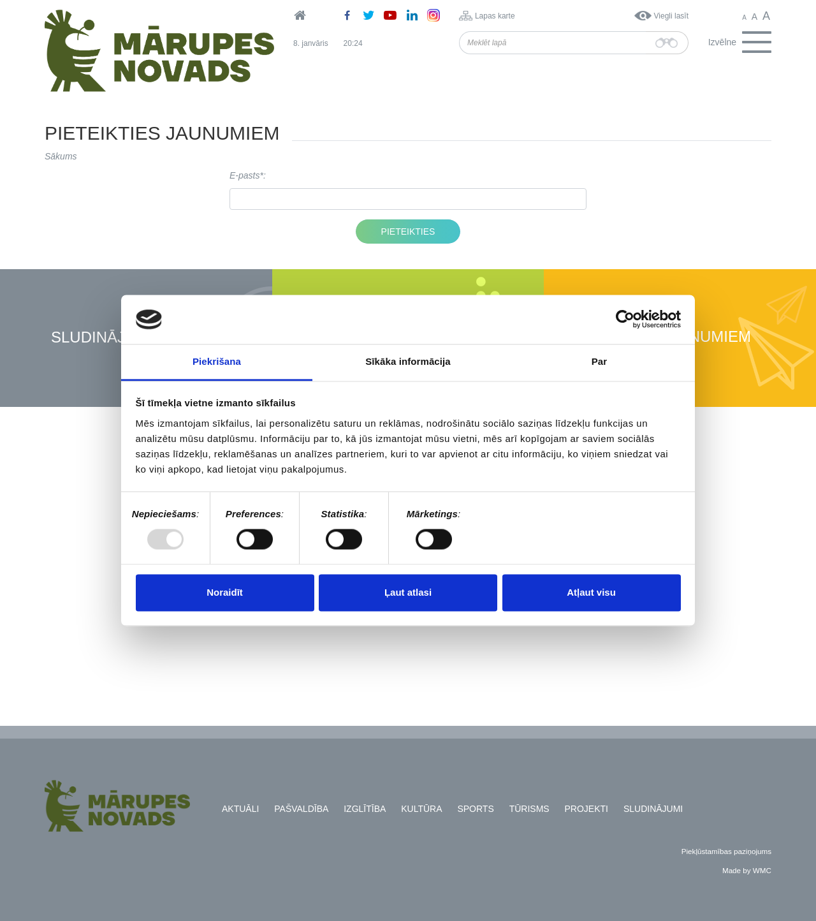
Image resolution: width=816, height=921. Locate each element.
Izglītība (365, 809)
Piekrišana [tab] (217, 361)
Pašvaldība (301, 809)
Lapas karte (495, 15)
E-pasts (244, 175)
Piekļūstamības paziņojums (726, 851)
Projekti (586, 809)
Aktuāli (240, 809)
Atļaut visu (591, 592)
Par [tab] (600, 361)
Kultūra (421, 809)
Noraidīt (225, 592)
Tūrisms (529, 809)
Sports (475, 809)
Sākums (61, 156)
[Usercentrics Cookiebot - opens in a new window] (625, 319)
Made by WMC (746, 870)
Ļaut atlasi (408, 592)
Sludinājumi (102, 338)
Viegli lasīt (671, 15)
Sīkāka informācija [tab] (408, 361)
